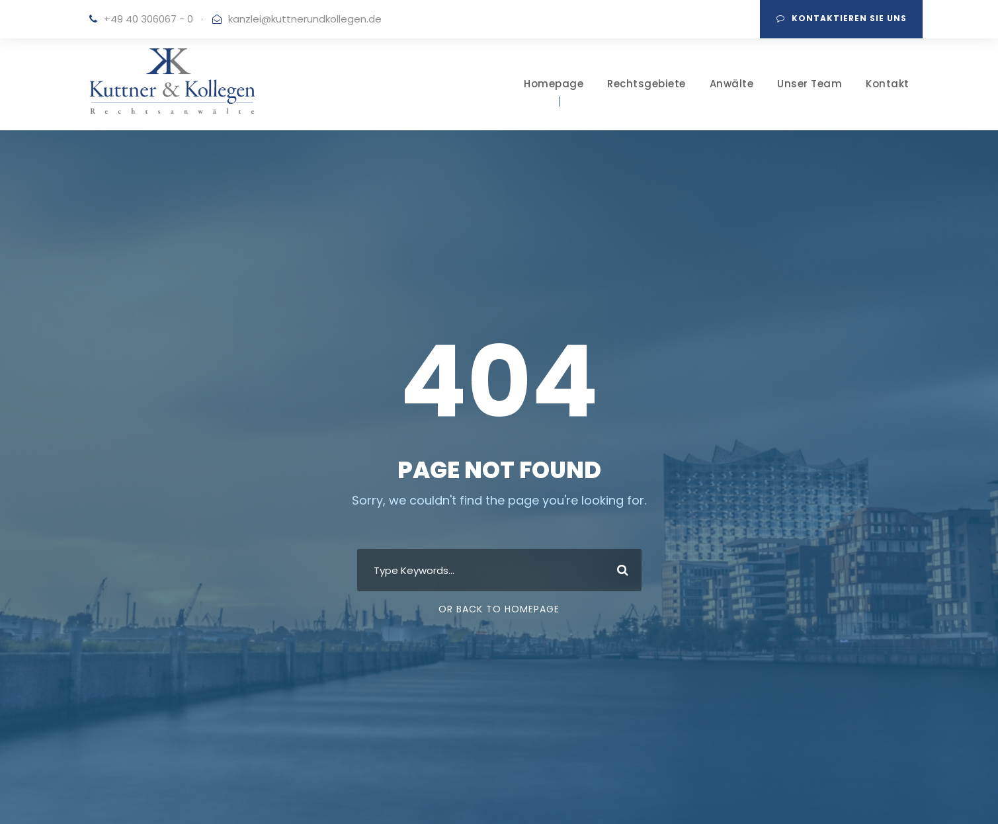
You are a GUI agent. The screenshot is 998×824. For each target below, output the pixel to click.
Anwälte (732, 84)
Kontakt (887, 84)
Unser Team (809, 84)
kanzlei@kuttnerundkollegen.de (305, 19)
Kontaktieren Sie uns (841, 18)
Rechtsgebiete (646, 84)
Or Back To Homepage (499, 609)
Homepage (553, 84)
